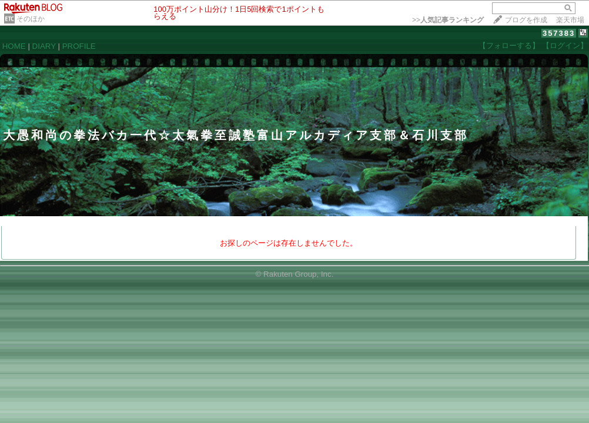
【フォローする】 (509, 45)
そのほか (30, 19)
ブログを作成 (526, 20)
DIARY (44, 46)
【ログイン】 (565, 45)
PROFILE (79, 46)
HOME (14, 46)
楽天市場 (570, 20)
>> (448, 20)
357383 (559, 33)
